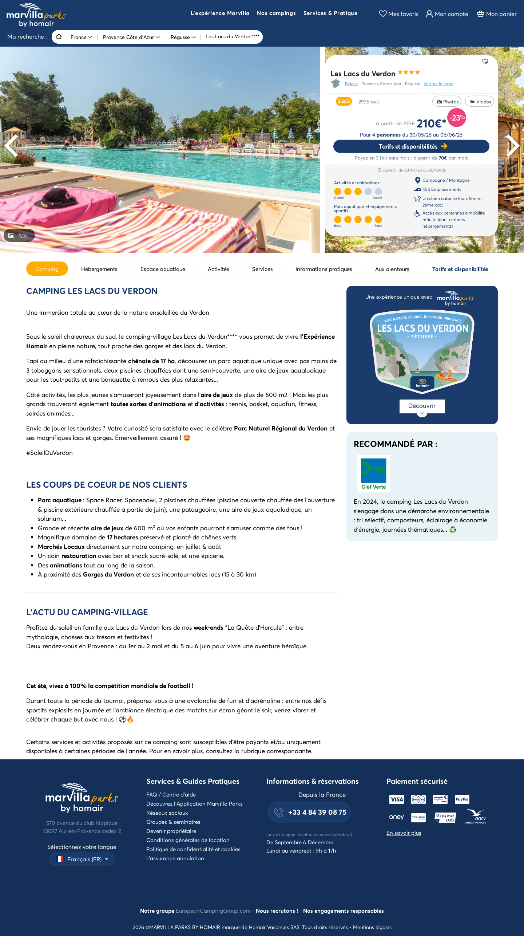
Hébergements (99, 268)
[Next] (510, 145)
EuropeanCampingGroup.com (213, 910)
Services (262, 268)
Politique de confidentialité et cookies (193, 849)
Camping (47, 268)
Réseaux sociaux (167, 812)
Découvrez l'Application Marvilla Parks (194, 803)
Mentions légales (372, 927)
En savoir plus (403, 832)
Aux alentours (392, 268)
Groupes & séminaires (173, 821)
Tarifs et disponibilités (408, 146)
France (351, 83)
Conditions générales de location (188, 839)
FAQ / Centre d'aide (171, 794)
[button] (220, 14)
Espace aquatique (162, 268)
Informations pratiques (323, 268)
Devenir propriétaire (171, 830)
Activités (218, 268)
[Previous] (13, 145)
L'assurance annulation (175, 858)
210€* (431, 123)
